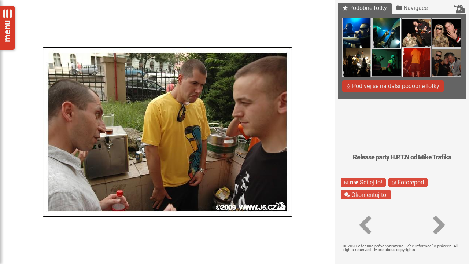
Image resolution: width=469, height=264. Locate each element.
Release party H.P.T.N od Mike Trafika (402, 157)
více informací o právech (429, 246)
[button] (365, 225)
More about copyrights (394, 249)
